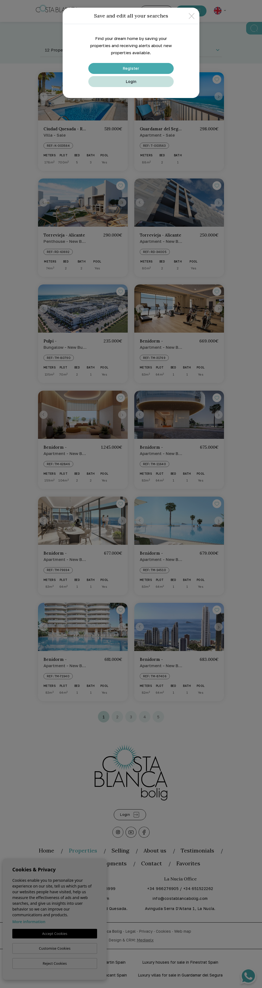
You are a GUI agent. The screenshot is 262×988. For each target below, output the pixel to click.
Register (131, 68)
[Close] (191, 15)
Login (131, 81)
